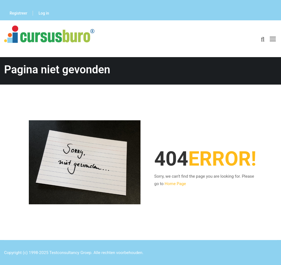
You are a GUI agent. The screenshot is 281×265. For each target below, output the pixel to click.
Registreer (18, 13)
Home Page (175, 183)
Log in (43, 13)
